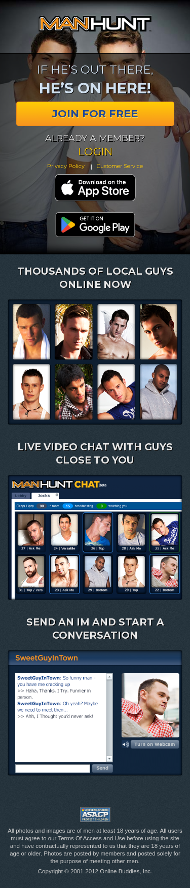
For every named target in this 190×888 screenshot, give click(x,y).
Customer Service (120, 166)
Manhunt (95, 23)
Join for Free (95, 113)
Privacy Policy (66, 166)
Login (95, 151)
